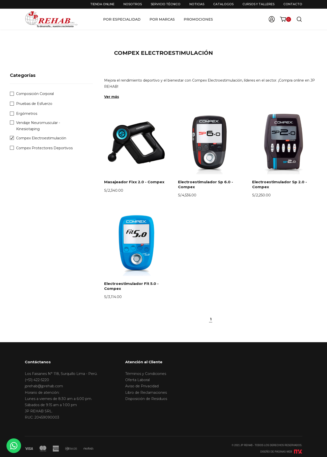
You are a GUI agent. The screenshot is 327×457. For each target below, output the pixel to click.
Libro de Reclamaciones (146, 392)
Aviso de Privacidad (142, 386)
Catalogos (223, 4)
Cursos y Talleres (258, 4)
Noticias (196, 4)
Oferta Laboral (137, 380)
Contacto (292, 4)
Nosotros (132, 4)
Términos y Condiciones (145, 373)
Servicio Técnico (165, 4)
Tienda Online (102, 4)
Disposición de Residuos (146, 398)
